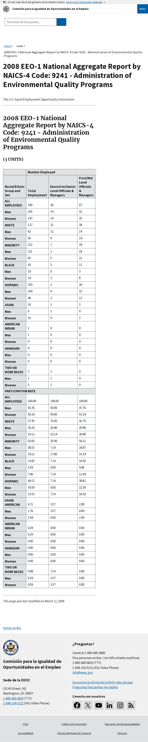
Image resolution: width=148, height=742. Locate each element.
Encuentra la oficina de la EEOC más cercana (102, 682)
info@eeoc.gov (82, 672)
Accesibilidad (25, 733)
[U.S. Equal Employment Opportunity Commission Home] (65, 8)
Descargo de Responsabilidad (122, 724)
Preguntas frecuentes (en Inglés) (95, 687)
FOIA (25, 724)
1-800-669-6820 (13, 698)
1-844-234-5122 (13, 703)
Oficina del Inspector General (74, 733)
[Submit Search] (61, 22)
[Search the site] (31, 22)
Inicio (7, 46)
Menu (143, 9)
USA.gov (122, 733)
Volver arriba (12, 628)
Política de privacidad (74, 724)
